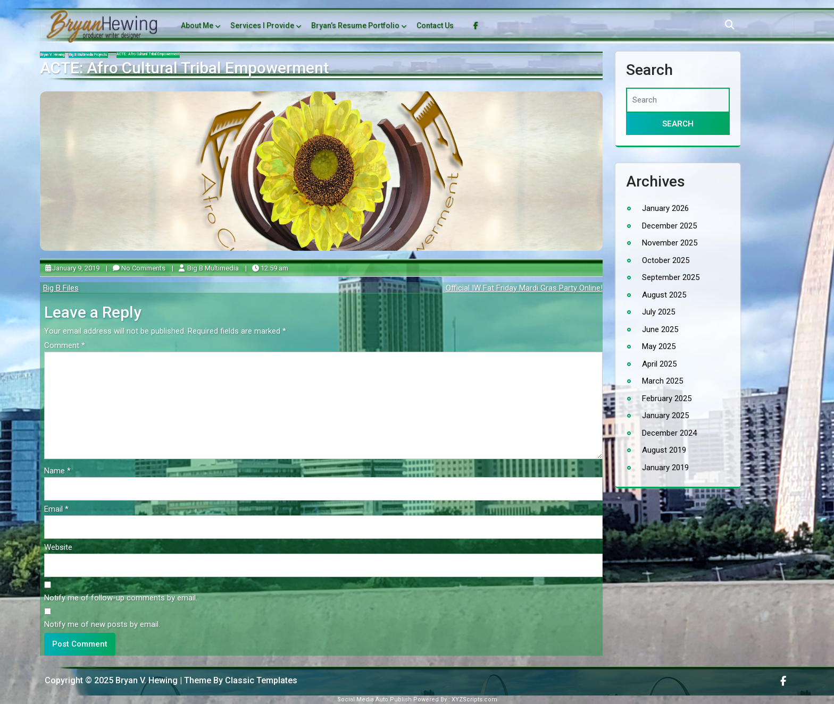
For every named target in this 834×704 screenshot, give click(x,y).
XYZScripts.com (474, 699)
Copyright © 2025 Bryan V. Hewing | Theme (129, 680)
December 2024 (669, 433)
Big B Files (61, 288)
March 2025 (662, 381)
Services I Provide (262, 25)
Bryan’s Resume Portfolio (355, 25)
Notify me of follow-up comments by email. (120, 598)
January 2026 (665, 208)
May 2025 (658, 346)
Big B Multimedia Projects (88, 55)
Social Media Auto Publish (374, 699)
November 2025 (669, 243)
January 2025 (665, 415)
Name (57, 471)
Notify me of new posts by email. (102, 624)
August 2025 (664, 295)
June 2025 (660, 329)
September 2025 (670, 277)
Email (56, 509)
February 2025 (666, 398)
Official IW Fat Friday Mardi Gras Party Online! (524, 288)
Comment (64, 345)
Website (58, 547)
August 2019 (664, 450)
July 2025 (658, 312)
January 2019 (665, 467)
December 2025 (669, 226)
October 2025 (665, 260)
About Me (197, 25)
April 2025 (659, 364)
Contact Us (435, 25)
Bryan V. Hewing (52, 55)
